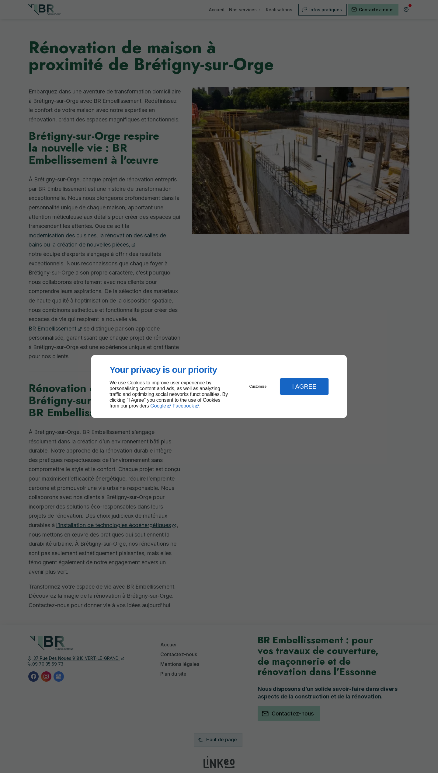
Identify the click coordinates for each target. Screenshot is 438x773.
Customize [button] (258, 386)
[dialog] (219, 386)
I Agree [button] (304, 386)
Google (158, 405)
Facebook (183, 405)
